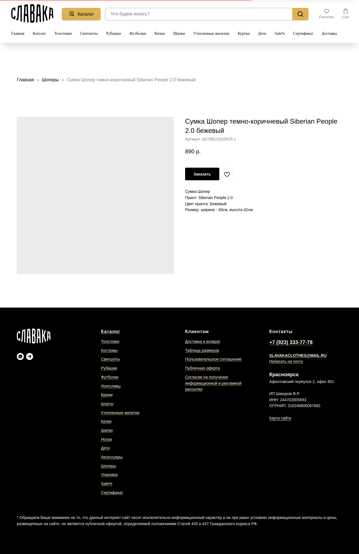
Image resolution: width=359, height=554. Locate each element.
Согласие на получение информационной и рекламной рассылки (213, 383)
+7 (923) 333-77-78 (291, 342)
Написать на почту (286, 361)
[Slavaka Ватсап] (20, 356)
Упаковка (109, 474)
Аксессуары (112, 457)
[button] (326, 13)
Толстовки (63, 33)
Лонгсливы (111, 386)
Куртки (244, 33)
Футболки (137, 33)
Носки (106, 439)
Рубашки (113, 33)
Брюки (106, 395)
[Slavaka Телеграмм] (29, 356)
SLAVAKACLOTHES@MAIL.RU (297, 355)
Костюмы (109, 350)
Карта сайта (280, 418)
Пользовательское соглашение (213, 359)
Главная (17, 33)
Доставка (329, 33)
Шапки (179, 33)
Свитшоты (89, 33)
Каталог (39, 33)
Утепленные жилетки (211, 33)
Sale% (280, 33)
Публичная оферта (202, 368)
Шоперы (51, 79)
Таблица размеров (202, 350)
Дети (262, 33)
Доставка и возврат (202, 341)
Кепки (160, 33)
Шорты (107, 403)
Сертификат (303, 33)
